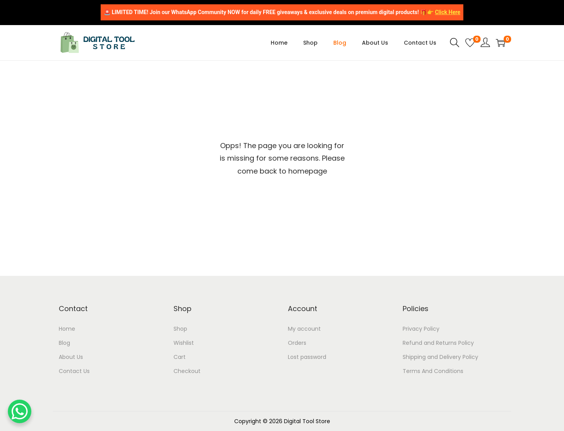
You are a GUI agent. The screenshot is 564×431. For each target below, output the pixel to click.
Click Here (447, 12)
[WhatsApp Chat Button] (19, 411)
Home (67, 329)
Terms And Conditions (433, 371)
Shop (180, 329)
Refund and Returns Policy (438, 343)
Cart (180, 357)
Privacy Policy (421, 329)
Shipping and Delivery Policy (440, 357)
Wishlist (184, 343)
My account (304, 329)
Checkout (187, 371)
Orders (297, 343)
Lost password (307, 357)
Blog (64, 343)
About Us (71, 357)
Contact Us (74, 371)
